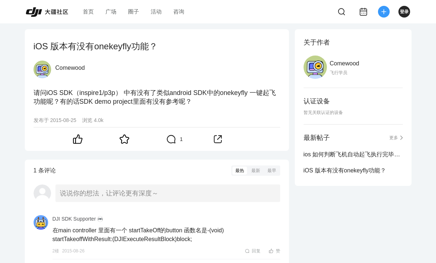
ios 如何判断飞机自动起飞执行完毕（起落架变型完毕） (353, 154)
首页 (88, 11)
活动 (156, 11)
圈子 (133, 11)
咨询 (178, 11)
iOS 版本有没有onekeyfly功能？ (345, 170)
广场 (110, 11)
